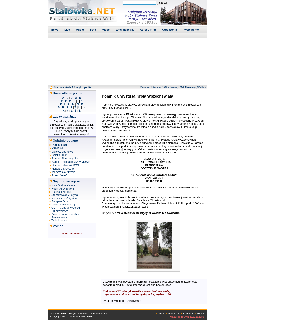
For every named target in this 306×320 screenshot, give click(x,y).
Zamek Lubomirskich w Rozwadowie (65, 215)
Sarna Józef (59, 175)
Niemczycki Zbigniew (64, 198)
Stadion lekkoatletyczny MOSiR (71, 161)
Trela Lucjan (59, 220)
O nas (161, 313)
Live (67, 29)
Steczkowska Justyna (64, 195)
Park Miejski (59, 144)
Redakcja (173, 313)
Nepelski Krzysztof (63, 168)
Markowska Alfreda (63, 172)
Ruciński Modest (61, 191)
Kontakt (201, 313)
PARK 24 (57, 148)
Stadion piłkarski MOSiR (67, 165)
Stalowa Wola (62, 87)
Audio (80, 29)
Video (106, 29)
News (54, 29)
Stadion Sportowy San (65, 158)
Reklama (188, 313)
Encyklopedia (125, 29)
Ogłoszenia (169, 29)
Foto (93, 29)
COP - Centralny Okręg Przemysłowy (65, 209)
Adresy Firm (148, 29)
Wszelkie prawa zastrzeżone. (187, 316)
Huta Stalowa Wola (63, 185)
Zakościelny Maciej (63, 204)
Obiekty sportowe (62, 151)
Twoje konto (191, 29)
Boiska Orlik (59, 155)
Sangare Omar (60, 201)
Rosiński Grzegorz (62, 188)
